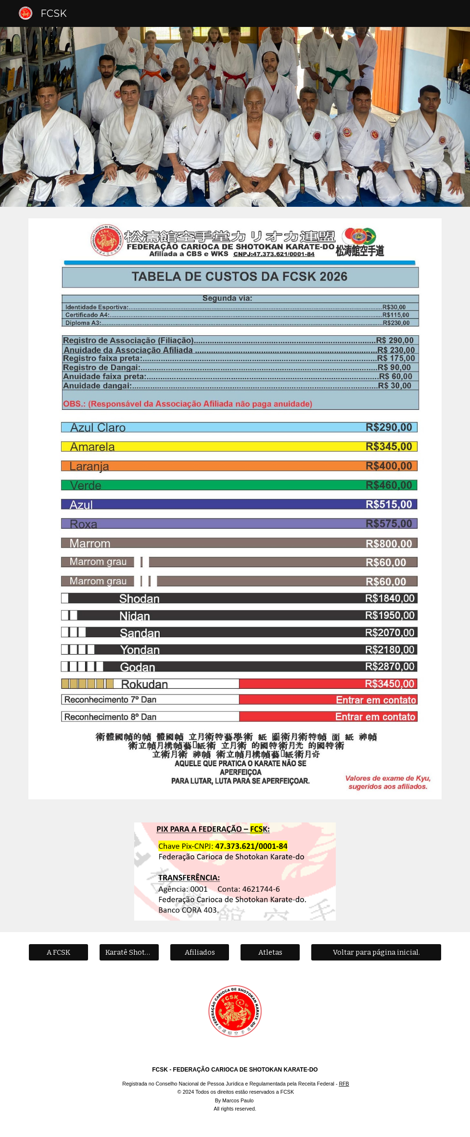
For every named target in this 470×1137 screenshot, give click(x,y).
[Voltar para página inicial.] (376, 952)
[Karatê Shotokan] (129, 952)
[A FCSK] (58, 952)
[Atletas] (270, 952)
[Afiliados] (199, 952)
